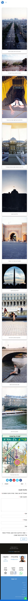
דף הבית (24, 582)
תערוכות (24, 589)
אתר (26, 526)
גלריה (24, 587)
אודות (25, 585)
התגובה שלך (23, 497)
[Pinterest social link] (14, 480)
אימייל (25, 520)
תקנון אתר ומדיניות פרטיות (20, 596)
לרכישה (24, 592)
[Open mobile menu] (6, 2)
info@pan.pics (14, 559)
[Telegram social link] (7, 480)
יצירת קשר (24, 594)
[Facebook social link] (20, 480)
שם (25, 513)
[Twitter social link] (17, 480)
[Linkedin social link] (10, 480)
